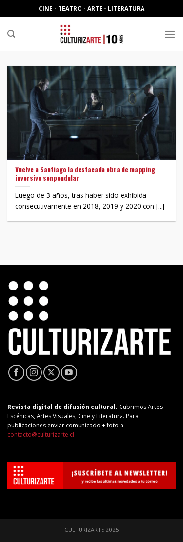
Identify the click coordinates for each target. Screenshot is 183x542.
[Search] (11, 33)
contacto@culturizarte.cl (40, 434)
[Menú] (170, 34)
